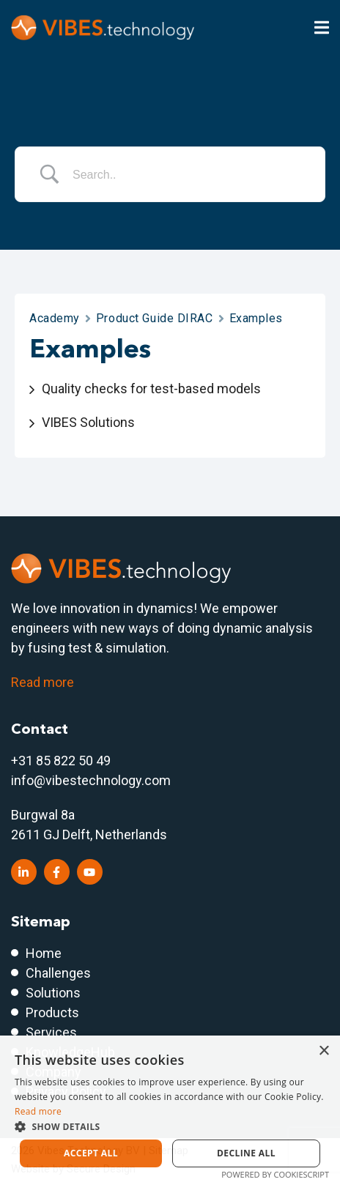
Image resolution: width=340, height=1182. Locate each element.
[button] (170, 1126)
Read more (42, 682)
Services (51, 1032)
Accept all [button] (91, 1153)
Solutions (53, 992)
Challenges (58, 973)
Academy (54, 318)
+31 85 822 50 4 (57, 760)
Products (52, 1012)
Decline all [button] (246, 1153)
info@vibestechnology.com (91, 780)
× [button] (323, 1051)
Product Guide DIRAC (154, 318)
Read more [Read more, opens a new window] (38, 1111)
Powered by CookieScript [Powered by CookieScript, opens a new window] (275, 1174)
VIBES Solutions (88, 422)
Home (44, 953)
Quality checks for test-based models (151, 388)
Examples (256, 318)
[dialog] (170, 1109)
